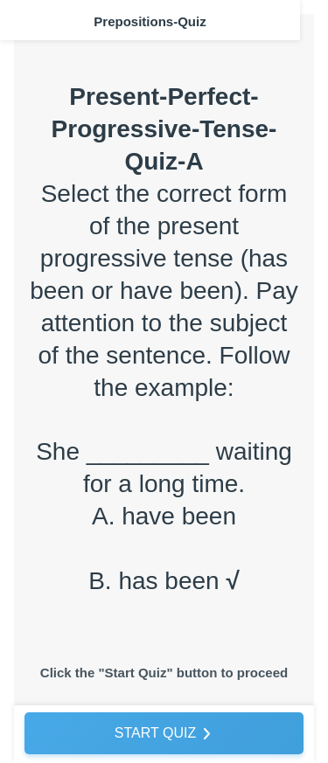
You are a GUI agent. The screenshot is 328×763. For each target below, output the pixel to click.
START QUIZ (155, 732)
